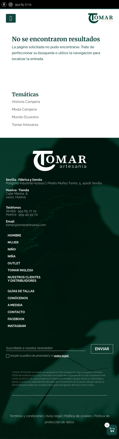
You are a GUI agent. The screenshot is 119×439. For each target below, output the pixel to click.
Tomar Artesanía (25, 125)
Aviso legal (54, 416)
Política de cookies (78, 416)
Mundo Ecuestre (25, 117)
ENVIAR (102, 349)
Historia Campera (26, 102)
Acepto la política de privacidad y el (37, 356)
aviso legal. (61, 356)
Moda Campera (24, 109)
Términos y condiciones (27, 416)
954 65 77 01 (23, 4)
